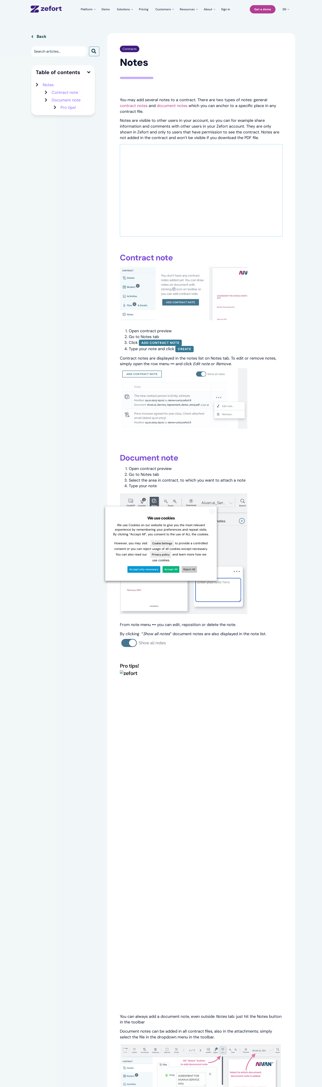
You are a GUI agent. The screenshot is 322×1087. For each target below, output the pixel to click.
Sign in (243, 904)
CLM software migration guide (157, 917)
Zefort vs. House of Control (155, 934)
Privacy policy (161, 555)
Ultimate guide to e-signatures (157, 951)
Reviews (89, 917)
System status (249, 930)
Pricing (88, 904)
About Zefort (196, 904)
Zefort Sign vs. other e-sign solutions (155, 942)
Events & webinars (149, 911)
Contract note (65, 113)
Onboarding (247, 924)
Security (193, 924)
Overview (38, 904)
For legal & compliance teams (105, 924)
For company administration (104, 930)
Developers (247, 937)
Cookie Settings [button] (162, 543)
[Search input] (59, 72)
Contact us (195, 917)
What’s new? (248, 917)
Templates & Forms (45, 910)
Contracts (130, 70)
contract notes (134, 126)
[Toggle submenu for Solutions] (124, 9)
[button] (94, 72)
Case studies (92, 911)
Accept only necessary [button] (144, 569)
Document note (66, 121)
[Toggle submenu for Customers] (164, 9)
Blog (138, 904)
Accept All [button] (171, 569)
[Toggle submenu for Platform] (87, 9)
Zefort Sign (39, 923)
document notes (172, 126)
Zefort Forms (41, 917)
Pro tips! (68, 128)
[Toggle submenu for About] (209, 9)
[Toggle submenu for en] (285, 9)
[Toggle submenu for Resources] (188, 9)
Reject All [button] (189, 569)
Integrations (40, 936)
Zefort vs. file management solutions (155, 925)
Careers (192, 911)
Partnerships (248, 943)
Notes (48, 106)
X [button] (212, 511)
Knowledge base (251, 911)
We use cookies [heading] (161, 518)
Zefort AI (37, 930)
